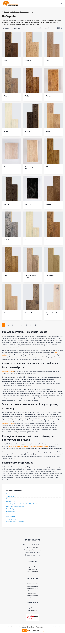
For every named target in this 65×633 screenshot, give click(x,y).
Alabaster (28, 60)
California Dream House (30, 276)
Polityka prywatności (32, 571)
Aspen (48, 131)
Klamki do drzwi (10, 501)
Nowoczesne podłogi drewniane (15, 506)
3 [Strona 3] (12, 325)
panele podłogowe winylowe (39, 446)
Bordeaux (49, 204)
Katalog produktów (32, 583)
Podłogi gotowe (10, 516)
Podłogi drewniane (8, 371)
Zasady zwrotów (32, 569)
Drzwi (7, 499)
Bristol (48, 240)
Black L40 (28, 204)
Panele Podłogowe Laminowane (15, 509)
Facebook (34, 608)
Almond (6, 96)
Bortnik (6, 240)
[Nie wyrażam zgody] (63, 628)
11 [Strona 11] (26, 325)
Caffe (5, 275)
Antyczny (49, 96)
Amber (27, 96)
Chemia (8, 494)
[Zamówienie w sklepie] (46, 28)
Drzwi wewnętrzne (32, 595)
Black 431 (7, 204)
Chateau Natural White (51, 314)
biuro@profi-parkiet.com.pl (33, 550)
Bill (47, 167)
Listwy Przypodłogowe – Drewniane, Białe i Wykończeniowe (22, 504)
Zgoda (25, 630)
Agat (5, 60)
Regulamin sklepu (32, 567)
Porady (33, 574)
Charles (6, 313)
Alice (47, 60)
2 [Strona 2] (8, 325)
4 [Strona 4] (17, 325)
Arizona (27, 131)
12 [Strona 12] (30, 325)
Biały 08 (6, 167)
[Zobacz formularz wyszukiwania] (57, 3)
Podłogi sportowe (11, 519)
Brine (27, 240)
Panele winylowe (10, 511)
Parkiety (8, 514)
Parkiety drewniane (32, 593)
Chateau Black (29, 313)
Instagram (34, 610)
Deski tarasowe (10, 496)
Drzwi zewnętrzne (32, 598)
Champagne (50, 275)
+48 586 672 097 (34, 547)
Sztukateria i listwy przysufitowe (15, 521)
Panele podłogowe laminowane (18, 446)
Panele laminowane (32, 588)
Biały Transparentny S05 (31, 168)
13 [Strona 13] (35, 325)
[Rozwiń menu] (61, 3)
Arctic (6, 131)
